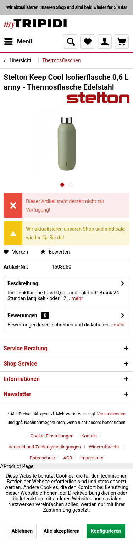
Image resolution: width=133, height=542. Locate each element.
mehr (76, 298)
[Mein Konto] (105, 41)
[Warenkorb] (122, 41)
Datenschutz (42, 458)
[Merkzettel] (87, 41)
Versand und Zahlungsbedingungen (45, 447)
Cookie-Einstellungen (52, 436)
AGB (67, 458)
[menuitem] (18, 41)
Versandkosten (111, 413)
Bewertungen (22, 315)
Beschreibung (22, 283)
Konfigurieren (106, 531)
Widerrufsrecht (104, 447)
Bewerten (55, 252)
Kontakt (89, 436)
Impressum (91, 458)
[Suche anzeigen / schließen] (70, 41)
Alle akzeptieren (62, 531)
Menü (18, 40)
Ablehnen (22, 531)
